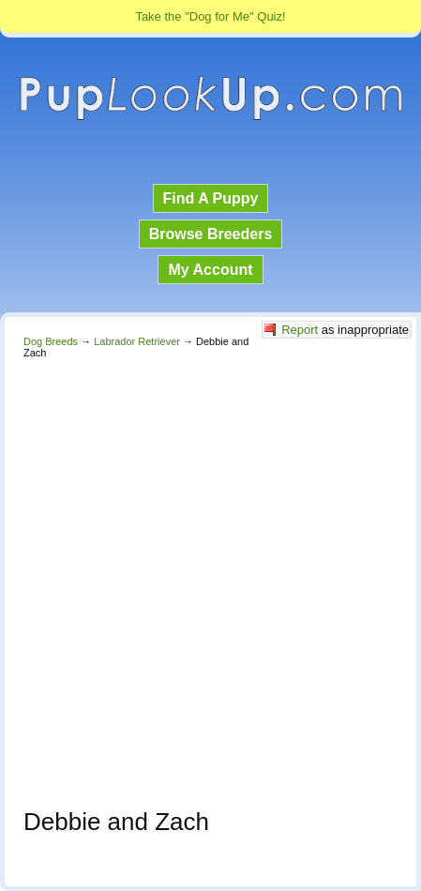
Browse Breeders (211, 234)
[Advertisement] (210, 578)
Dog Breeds (50, 341)
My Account (210, 270)
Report (299, 330)
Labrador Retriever (137, 341)
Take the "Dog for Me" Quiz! (210, 16)
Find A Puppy (211, 198)
